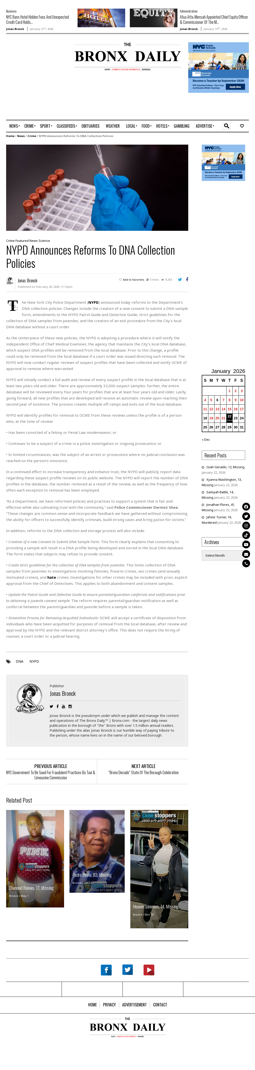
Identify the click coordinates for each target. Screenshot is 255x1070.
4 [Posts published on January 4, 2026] (205, 400)
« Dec (206, 439)
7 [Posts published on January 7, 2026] (223, 400)
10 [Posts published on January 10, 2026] (242, 400)
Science (44, 240)
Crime (31, 135)
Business (11, 11)
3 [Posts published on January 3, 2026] (242, 391)
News (21, 135)
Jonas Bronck (15, 29)
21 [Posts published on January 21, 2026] (224, 418)
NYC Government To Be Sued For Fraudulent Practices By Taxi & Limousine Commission (50, 774)
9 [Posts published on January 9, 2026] (236, 400)
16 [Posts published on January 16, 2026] (236, 409)
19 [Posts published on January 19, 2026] (211, 418)
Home (10, 135)
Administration (189, 11)
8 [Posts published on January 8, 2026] (229, 400)
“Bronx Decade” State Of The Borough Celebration (143, 772)
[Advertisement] (35, 58)
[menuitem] (13, 126)
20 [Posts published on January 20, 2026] (217, 418)
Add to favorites (133, 279)
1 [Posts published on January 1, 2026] (229, 391)
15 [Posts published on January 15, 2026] (229, 409)
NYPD (34, 661)
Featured (22, 240)
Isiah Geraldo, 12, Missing (225, 467)
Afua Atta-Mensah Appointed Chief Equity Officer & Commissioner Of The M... (214, 19)
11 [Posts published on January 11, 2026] (205, 409)
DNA (19, 661)
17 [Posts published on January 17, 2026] (242, 409)
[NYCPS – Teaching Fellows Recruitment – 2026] (218, 67)
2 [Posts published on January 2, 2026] (236, 391)
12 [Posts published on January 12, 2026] (211, 409)
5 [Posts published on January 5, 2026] (211, 400)
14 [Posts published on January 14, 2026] (224, 409)
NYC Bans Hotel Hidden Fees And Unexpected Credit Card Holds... (37, 19)
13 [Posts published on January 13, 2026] (217, 409)
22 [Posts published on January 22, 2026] (229, 416)
